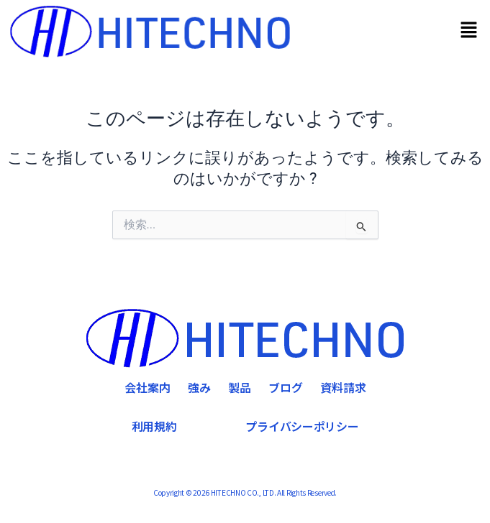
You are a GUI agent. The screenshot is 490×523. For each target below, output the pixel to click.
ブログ (285, 387)
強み (199, 387)
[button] (469, 31)
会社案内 (147, 387)
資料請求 (343, 387)
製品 (239, 387)
